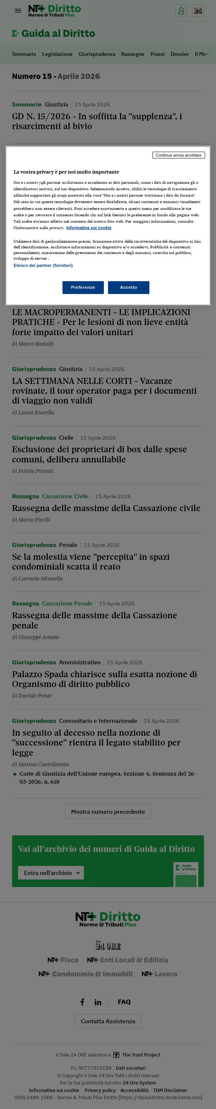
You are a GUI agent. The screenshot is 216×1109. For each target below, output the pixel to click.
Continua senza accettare (179, 155)
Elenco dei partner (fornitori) (43, 265)
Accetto (128, 287)
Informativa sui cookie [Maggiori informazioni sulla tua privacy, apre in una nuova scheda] (88, 227)
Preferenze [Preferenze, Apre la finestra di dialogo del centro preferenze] (83, 287)
